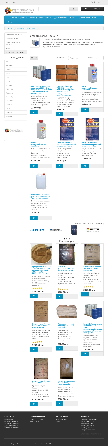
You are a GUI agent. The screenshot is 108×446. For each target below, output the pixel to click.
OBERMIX (9, 85)
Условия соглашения (11, 428)
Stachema (9, 93)
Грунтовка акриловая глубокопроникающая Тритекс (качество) (40, 196)
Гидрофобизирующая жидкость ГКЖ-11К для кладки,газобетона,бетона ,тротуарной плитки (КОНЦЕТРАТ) (42, 89)
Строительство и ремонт (87, 18)
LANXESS (9, 77)
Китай (8, 109)
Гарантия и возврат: (11, 423)
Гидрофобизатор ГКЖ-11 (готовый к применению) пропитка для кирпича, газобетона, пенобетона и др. (66, 90)
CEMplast (9, 69)
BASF (7, 62)
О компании (8, 419)
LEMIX (8, 81)
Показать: (89, 57)
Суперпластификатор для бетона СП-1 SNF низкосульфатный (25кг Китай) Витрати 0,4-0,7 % (41, 270)
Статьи (10, 22)
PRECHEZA (9, 89)
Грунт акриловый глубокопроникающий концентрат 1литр (66, 144)
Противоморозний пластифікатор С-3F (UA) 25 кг (66, 325)
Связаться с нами (36, 419)
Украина (9, 116)
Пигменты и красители (19, 18)
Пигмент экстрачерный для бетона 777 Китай (66, 268)
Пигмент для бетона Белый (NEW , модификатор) (66, 383)
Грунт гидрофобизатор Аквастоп (89, 88)
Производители (61, 419)
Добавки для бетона (11, 426)
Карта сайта (34, 421)
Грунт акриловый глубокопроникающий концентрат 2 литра (91, 144)
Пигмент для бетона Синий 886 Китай (41, 382)
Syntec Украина (11, 97)
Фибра (72, 18)
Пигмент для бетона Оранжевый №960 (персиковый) (41, 325)
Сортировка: (61, 57)
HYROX (8, 73)
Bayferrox (9, 66)
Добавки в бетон (60, 18)
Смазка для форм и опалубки (40, 18)
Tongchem (9, 101)
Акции (58, 421)
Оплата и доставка (11, 421)
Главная (10, 28)
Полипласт (10, 112)
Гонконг (9, 105)
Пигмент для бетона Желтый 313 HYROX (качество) (92, 268)
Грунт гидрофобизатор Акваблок (38, 144)
